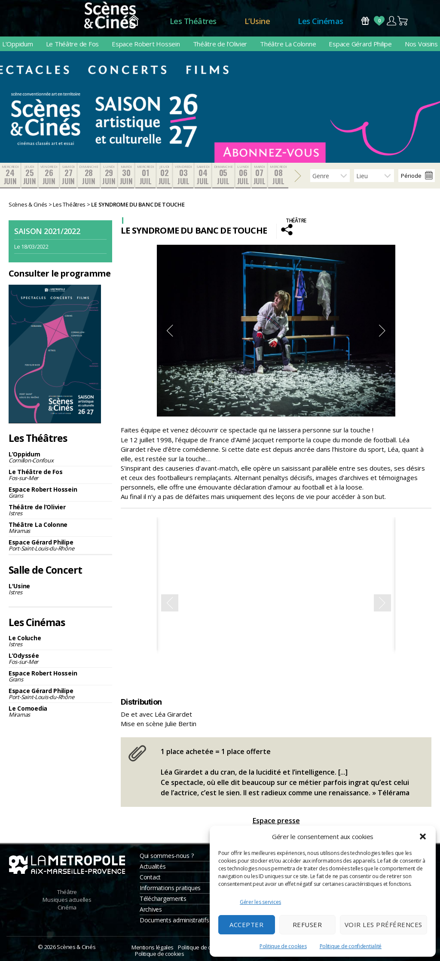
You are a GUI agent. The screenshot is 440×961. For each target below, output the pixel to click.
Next (382, 330)
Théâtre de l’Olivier (220, 44)
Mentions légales (152, 947)
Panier (403, 20)
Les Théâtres (193, 21)
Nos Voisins (421, 44)
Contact (150, 877)
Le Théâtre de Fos (72, 44)
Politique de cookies (283, 946)
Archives (151, 909)
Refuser (307, 924)
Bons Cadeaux (365, 20)
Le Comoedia (60, 711)
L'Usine (60, 589)
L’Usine (257, 21)
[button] (423, 836)
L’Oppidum (17, 44)
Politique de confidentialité (351, 946)
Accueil (134, 21)
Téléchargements (163, 898)
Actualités (152, 866)
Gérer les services (260, 902)
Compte (391, 20)
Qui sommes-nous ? (166, 856)
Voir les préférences (383, 924)
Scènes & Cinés (76, 947)
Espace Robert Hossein (146, 44)
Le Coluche (60, 641)
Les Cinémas (320, 21)
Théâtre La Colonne (288, 44)
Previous (169, 330)
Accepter (246, 924)
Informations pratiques (170, 888)
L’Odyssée (60, 658)
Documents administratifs (174, 920)
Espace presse (276, 820)
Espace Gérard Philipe (360, 44)
